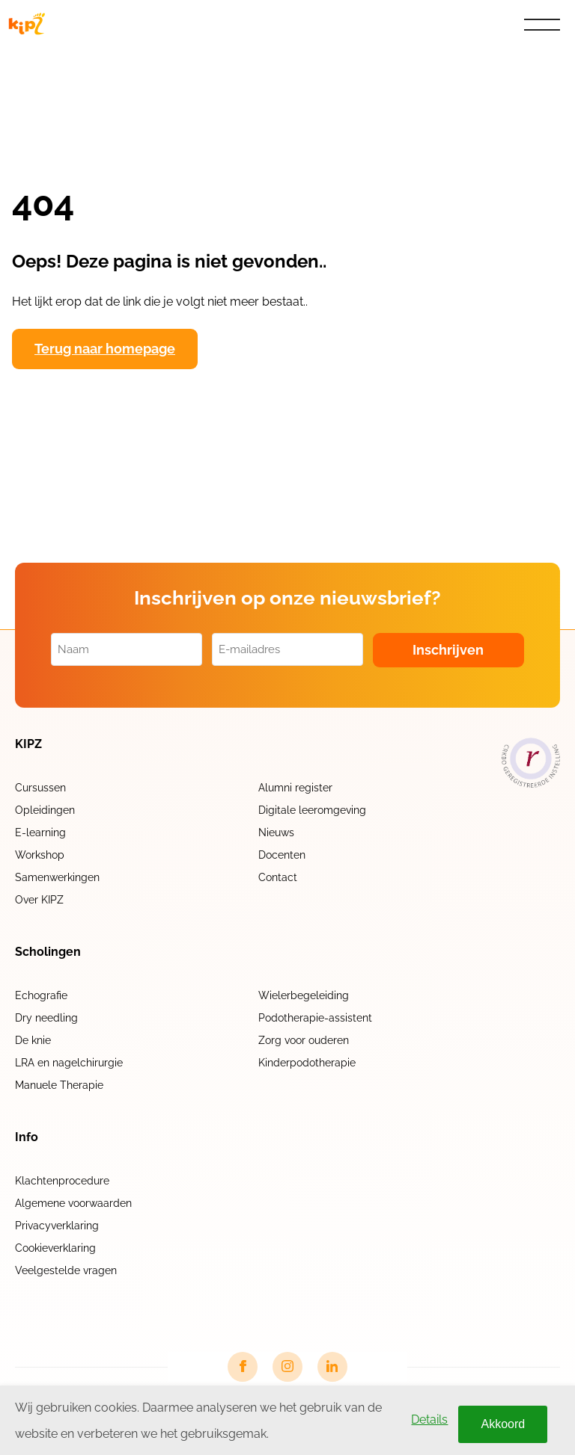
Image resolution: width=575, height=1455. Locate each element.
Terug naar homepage (104, 348)
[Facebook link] (243, 1367)
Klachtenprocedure (62, 1181)
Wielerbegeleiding (303, 995)
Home (36, 59)
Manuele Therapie (59, 1085)
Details (429, 1419)
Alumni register (295, 788)
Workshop (39, 855)
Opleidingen (45, 810)
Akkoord (503, 1424)
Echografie (41, 995)
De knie (33, 1040)
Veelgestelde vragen (66, 1270)
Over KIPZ (39, 900)
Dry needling (46, 1018)
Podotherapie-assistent (315, 1018)
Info (26, 1137)
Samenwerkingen (57, 877)
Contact (277, 877)
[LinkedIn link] (332, 1367)
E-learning (40, 832)
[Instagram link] (287, 1367)
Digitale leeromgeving (312, 810)
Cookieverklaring (55, 1248)
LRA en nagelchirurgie (69, 1063)
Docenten (281, 855)
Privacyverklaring (57, 1226)
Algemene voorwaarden (73, 1203)
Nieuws (276, 832)
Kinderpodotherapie (307, 1063)
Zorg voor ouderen (303, 1040)
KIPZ (28, 744)
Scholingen (48, 952)
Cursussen (40, 788)
